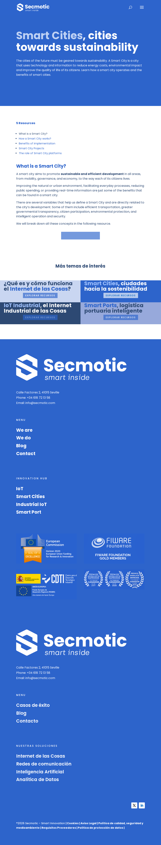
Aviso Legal (88, 823)
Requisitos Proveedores (59, 828)
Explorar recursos (40, 295)
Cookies (73, 823)
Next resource (80, 235)
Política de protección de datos (100, 828)
